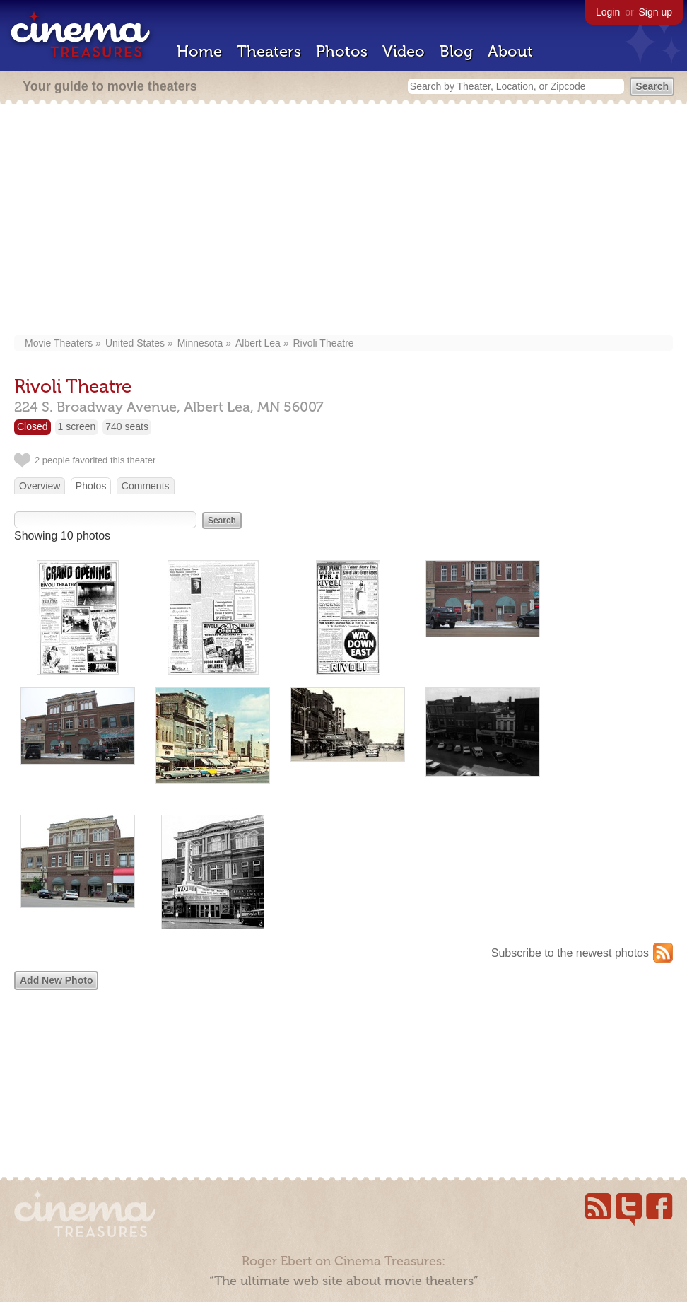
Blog (456, 51)
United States (135, 343)
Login (608, 12)
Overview (39, 486)
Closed (32, 426)
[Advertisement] (343, 221)
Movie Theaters (59, 343)
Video (403, 51)
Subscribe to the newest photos (570, 953)
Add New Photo (56, 980)
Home (199, 51)
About (510, 51)
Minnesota (200, 343)
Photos (342, 51)
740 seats (126, 426)
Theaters (269, 51)
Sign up (655, 12)
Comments (146, 486)
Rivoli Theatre (323, 343)
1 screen (77, 426)
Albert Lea (258, 343)
